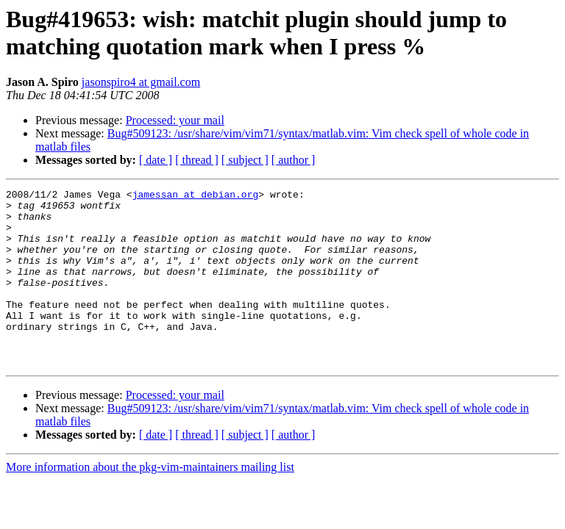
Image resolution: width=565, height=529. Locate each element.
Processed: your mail (175, 120)
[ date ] (155, 160)
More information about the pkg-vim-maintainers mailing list (150, 502)
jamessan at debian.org (195, 196)
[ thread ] (196, 160)
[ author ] (293, 160)
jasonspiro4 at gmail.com (141, 82)
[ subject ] (245, 160)
